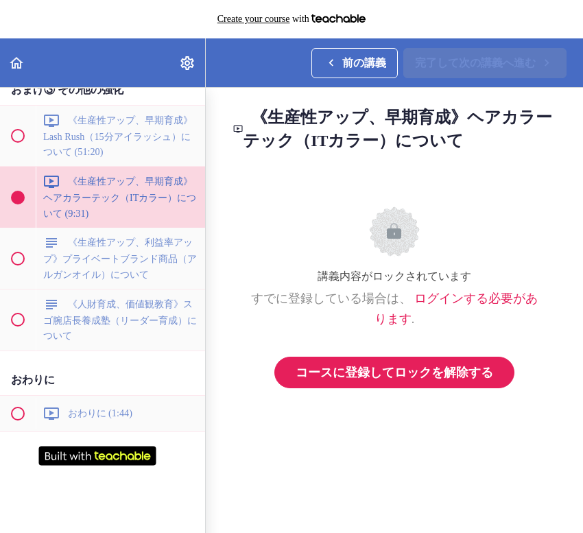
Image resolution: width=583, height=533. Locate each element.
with (291, 19)
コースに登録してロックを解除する (394, 372)
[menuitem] (188, 62)
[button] (17, 62)
